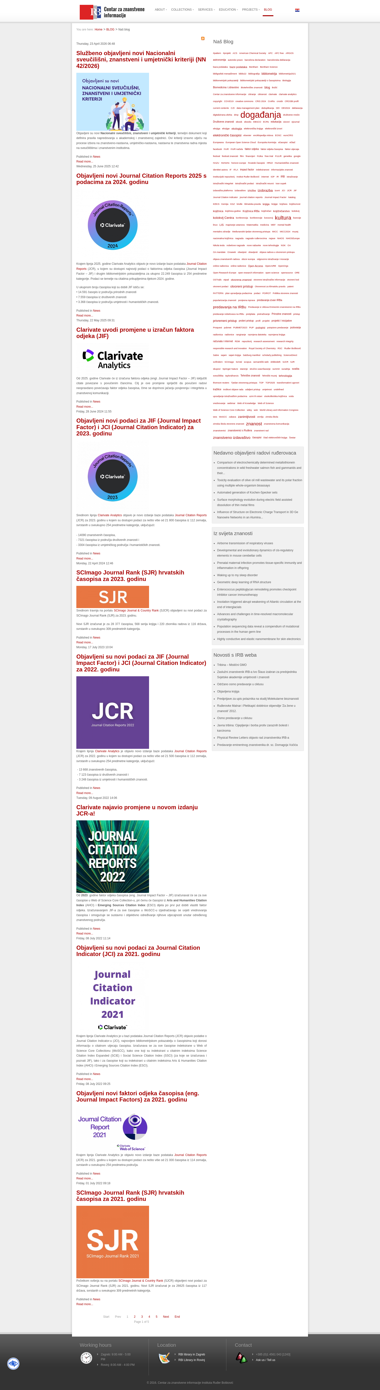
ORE (297, 273)
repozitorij (247, 341)
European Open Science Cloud (241, 142)
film (242, 156)
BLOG (110, 29)
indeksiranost (262, 170)
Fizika (260, 156)
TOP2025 (270, 383)
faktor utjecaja (292, 149)
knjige (274, 204)
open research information (251, 273)
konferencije (256, 217)
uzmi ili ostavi (255, 396)
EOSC (278, 135)
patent (290, 286)
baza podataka (220, 67)
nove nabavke (254, 245)
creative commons (244, 101)
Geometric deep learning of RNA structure (244, 582)
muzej (295, 231)
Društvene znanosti (223, 121)
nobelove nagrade (236, 245)
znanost (254, 423)
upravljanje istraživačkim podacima (230, 396)
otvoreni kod (293, 280)
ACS (235, 53)
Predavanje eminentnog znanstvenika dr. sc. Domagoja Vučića (257, 745)
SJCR (285, 362)
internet (265, 177)
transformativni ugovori (288, 383)
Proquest (217, 327)
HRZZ (270, 163)
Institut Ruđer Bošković (248, 177)
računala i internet (223, 341)
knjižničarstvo (281, 211)
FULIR (278, 156)
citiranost (262, 94)
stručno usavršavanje (260, 369)
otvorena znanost (241, 279)
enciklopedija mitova (263, 135)
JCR (289, 190)
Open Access (255, 266)
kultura (283, 218)
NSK (283, 245)
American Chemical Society (252, 53)
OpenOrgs (283, 266)
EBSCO (257, 122)
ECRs (266, 122)
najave (272, 238)
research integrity (285, 341)
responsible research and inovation (230, 348)
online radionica (221, 266)
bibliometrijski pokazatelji (225, 80)
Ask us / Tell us (265, 1360)
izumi (277, 190)
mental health (284, 225)
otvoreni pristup (241, 286)
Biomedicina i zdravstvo (226, 87)
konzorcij (268, 218)
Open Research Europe (224, 273)
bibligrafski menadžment (225, 74)
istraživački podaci (244, 183)
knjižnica (218, 211)
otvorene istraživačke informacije (269, 280)
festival (216, 156)
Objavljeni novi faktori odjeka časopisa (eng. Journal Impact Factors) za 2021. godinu (137, 1096)
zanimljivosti (246, 417)
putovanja (295, 327)
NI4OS (280, 238)
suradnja (286, 369)
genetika (288, 156)
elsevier (247, 135)
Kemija (225, 204)
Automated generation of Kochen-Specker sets (247, 492)
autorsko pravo (235, 60)
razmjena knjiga (276, 334)
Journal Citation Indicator (225, 197)
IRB (283, 176)
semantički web (261, 362)
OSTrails (217, 280)
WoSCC (223, 417)
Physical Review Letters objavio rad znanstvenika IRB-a (253, 737)
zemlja (260, 417)
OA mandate (219, 252)
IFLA (235, 170)
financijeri (250, 156)
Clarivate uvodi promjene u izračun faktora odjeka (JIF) (135, 332)
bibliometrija (269, 73)
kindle (240, 204)
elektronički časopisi (227, 135)
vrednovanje (219, 403)
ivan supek (281, 183)
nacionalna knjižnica (223, 238)
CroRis (271, 101)
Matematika (252, 225)
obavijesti (253, 252)
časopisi (256, 437)
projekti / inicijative (282, 320)
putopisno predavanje (277, 327)
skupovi (217, 369)
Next (166, 1316)
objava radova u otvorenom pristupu (277, 252)
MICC (275, 231)
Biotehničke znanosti (251, 87)
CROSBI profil (292, 101)
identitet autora (220, 170)
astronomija (219, 60)
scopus (247, 361)
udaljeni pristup (252, 389)
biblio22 (242, 74)
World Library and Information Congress (279, 410)
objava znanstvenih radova (226, 259)
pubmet (227, 327)
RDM (237, 341)
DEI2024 (286, 108)
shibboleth (275, 362)
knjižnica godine (233, 211)
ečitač (292, 142)
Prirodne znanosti (281, 314)
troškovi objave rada (233, 389)
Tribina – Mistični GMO (232, 665)
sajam (224, 355)
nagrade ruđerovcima (256, 238)
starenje (244, 369)
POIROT (266, 293)
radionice (229, 334)
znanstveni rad (261, 430)
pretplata (250, 314)
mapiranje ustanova (235, 225)
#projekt (227, 53)
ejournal (295, 122)
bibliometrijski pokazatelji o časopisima (260, 80)
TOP (261, 383)
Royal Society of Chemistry (262, 348)
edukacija (276, 121)
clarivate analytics (288, 94)
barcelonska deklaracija (278, 60)
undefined (279, 389)
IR (278, 177)
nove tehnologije (271, 245)
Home (99, 29)
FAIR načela (237, 149)
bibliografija (254, 74)
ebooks (247, 122)
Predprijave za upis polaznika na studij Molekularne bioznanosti (258, 698)
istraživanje (292, 177)
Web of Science (266, 403)
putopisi (260, 327)
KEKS (216, 204)
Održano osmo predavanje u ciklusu (240, 684)
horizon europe (238, 163)
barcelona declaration (255, 60)
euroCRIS (288, 135)
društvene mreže (291, 115)
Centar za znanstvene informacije (229, 94)
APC (270, 53)
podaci (257, 293)
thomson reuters (221, 383)
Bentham (253, 67)
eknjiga (216, 128)
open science (272, 272)
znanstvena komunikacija (276, 424)
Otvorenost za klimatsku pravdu (270, 286)
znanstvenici (219, 430)
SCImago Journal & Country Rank (136, 610)
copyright (217, 101)
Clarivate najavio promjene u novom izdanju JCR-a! (137, 810)
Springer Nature (230, 369)
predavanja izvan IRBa (269, 300)
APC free (279, 53)
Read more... (84, 161)
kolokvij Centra (223, 218)
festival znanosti (230, 156)
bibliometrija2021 (287, 74)
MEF (273, 225)
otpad (226, 280)
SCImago (229, 362)
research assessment (264, 341)
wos (215, 416)
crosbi (280, 101)
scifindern (218, 362)
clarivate (273, 94)
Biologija (287, 80)
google (297, 156)
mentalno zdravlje (221, 231)
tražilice (217, 389)
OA (289, 245)
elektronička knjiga (253, 128)
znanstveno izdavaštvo (231, 437)
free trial (269, 156)
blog (267, 87)
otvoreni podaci (220, 286)
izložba (252, 190)
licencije (297, 218)
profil (258, 321)
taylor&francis (232, 376)
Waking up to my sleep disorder (237, 575)
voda (291, 396)
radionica (218, 334)
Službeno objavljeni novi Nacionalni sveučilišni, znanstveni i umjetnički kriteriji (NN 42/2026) (141, 59)
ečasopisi (283, 142)
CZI (233, 108)
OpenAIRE (270, 266)
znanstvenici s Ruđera (240, 430)
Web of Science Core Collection (229, 410)
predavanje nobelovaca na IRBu (228, 314)
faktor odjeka (252, 149)
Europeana (218, 142)
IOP (273, 177)
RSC (279, 348)
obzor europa (248, 259)
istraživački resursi (265, 183)
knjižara (283, 204)
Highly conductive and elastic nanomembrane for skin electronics (259, 639)
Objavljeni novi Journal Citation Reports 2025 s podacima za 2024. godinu (141, 178)
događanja (260, 114)
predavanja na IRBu (229, 307)
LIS (222, 224)
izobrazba (265, 190)
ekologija (236, 128)
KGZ (232, 204)
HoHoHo (225, 163)
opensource (287, 273)
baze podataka (238, 67)
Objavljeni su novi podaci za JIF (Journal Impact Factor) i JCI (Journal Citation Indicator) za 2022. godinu (141, 663)
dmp (236, 114)
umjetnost (267, 389)
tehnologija (285, 375)
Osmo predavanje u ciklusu (234, 718)
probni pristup (246, 320)
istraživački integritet (223, 183)
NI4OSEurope (293, 238)
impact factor (247, 169)
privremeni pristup (225, 321)
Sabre (216, 355)
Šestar (292, 437)
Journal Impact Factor (275, 197)
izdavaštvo (240, 190)
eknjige (226, 128)
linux (215, 225)
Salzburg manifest (251, 355)
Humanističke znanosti (287, 163)
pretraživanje (263, 314)
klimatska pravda (252, 204)
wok (256, 410)
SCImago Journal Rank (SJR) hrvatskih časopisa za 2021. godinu (130, 1195)
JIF (295, 190)
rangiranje (241, 334)
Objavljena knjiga (228, 691)
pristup (296, 314)
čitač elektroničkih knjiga (275, 437)
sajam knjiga (235, 355)
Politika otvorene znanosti (285, 293)
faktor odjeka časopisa (272, 149)
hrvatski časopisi (256, 163)
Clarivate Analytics (110, 515)
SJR (292, 362)
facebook (217, 149)
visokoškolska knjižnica (275, 396)
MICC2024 (285, 231)
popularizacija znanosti (224, 300)
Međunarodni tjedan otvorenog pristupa (251, 231)
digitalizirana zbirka (222, 115)
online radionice (238, 266)
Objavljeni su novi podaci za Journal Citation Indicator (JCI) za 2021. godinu (138, 950)
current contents (221, 108)
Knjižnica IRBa (251, 211)
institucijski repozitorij (224, 176)
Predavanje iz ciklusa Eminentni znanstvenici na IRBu (274, 307)
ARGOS (290, 53)
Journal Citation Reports (191, 515)
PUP (251, 327)
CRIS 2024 (260, 101)
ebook (239, 121)
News (96, 156)
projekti (266, 321)
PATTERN (218, 293)
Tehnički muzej (269, 376)
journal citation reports (251, 197)
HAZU (216, 163)
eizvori (286, 122)
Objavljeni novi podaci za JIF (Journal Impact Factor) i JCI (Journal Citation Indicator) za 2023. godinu (138, 427)
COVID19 (228, 101)
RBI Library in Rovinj (191, 1360)
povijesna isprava (246, 300)
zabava (232, 417)
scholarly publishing (272, 355)
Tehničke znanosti (250, 375)
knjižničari (266, 211)
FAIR (226, 149)
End (177, 1316)
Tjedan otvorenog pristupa (244, 383)
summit (275, 369)
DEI (278, 108)
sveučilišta (218, 376)
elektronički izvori (273, 128)
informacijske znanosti (282, 170)
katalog (291, 197)
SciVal (239, 362)
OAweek (231, 252)
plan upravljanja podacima (238, 293)
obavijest (242, 252)
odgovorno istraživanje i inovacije (273, 259)
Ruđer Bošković (292, 348)
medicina (264, 225)
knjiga (266, 204)
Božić (274, 87)
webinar (231, 403)
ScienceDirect (290, 355)
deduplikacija (267, 108)
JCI (283, 190)
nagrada (239, 238)
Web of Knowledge (246, 403)
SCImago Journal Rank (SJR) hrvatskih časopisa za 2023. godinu (130, 575)
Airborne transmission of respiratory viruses (245, 543)
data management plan (248, 108)
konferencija (242, 218)
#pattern (217, 53)
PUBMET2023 (240, 327)
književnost (295, 204)
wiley (249, 410)
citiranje (252, 94)
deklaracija (297, 108)
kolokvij (296, 211)
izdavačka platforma (223, 190)
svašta (295, 369)
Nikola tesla (219, 245)
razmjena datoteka (257, 334)
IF (230, 170)
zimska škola (271, 417)
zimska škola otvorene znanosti (228, 424)
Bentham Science (268, 67)
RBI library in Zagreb (191, 1354)
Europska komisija (267, 142)
